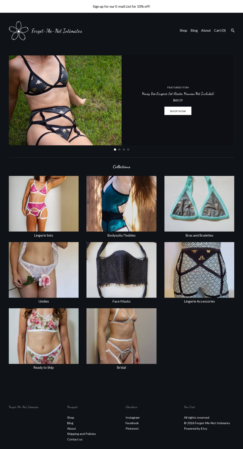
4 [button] (128, 149)
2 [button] (119, 149)
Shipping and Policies (81, 434)
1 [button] (115, 149)
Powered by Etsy (195, 428)
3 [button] (124, 149)
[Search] (232, 31)
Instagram (133, 417)
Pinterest (132, 428)
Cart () (220, 30)
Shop (183, 30)
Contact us (75, 439)
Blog (194, 30)
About (206, 30)
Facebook (132, 423)
